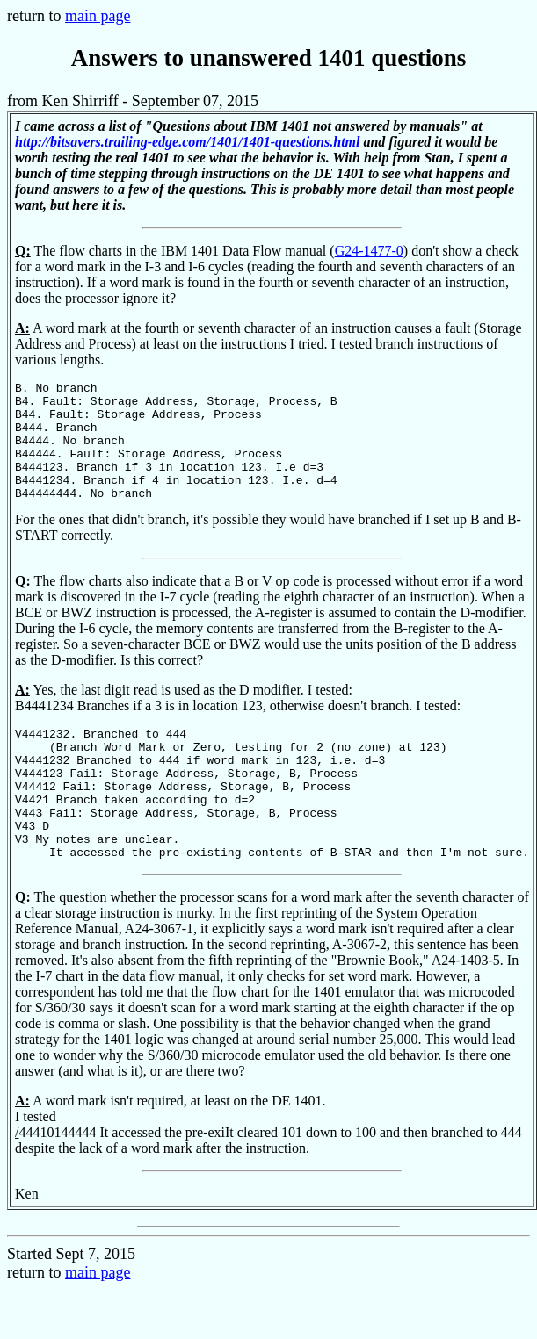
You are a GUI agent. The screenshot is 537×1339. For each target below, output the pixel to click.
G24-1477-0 (369, 250)
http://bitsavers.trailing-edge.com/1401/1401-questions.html (187, 141)
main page (97, 16)
